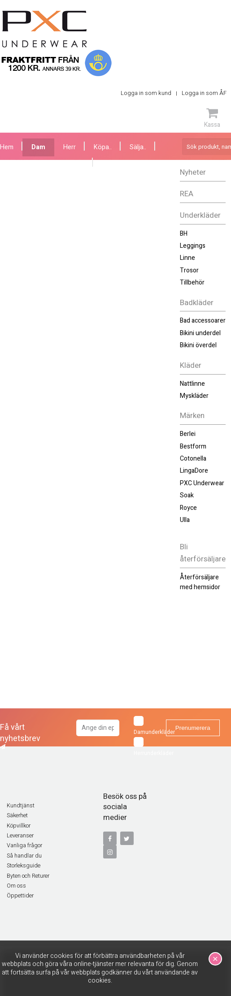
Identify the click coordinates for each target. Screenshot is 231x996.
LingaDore (194, 470)
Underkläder (200, 215)
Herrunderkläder (147, 747)
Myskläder (194, 396)
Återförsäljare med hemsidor (200, 582)
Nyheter (193, 172)
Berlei (188, 434)
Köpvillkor (19, 826)
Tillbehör (192, 282)
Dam (38, 147)
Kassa (212, 118)
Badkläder (197, 302)
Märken (192, 415)
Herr (69, 147)
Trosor (189, 270)
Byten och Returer (28, 876)
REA (186, 193)
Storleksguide (23, 866)
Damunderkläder (147, 726)
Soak (187, 495)
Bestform (193, 446)
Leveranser (20, 836)
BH (183, 233)
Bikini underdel (200, 333)
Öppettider (20, 896)
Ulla (185, 520)
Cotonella (193, 458)
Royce (188, 508)
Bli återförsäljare (203, 553)
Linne (187, 258)
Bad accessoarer (203, 320)
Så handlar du (24, 856)
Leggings (192, 245)
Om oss (16, 886)
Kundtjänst (21, 806)
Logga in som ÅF (204, 93)
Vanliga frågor (24, 845)
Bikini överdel (198, 345)
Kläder (190, 365)
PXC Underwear (202, 483)
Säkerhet (17, 815)
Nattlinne (192, 383)
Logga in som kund (146, 93)
